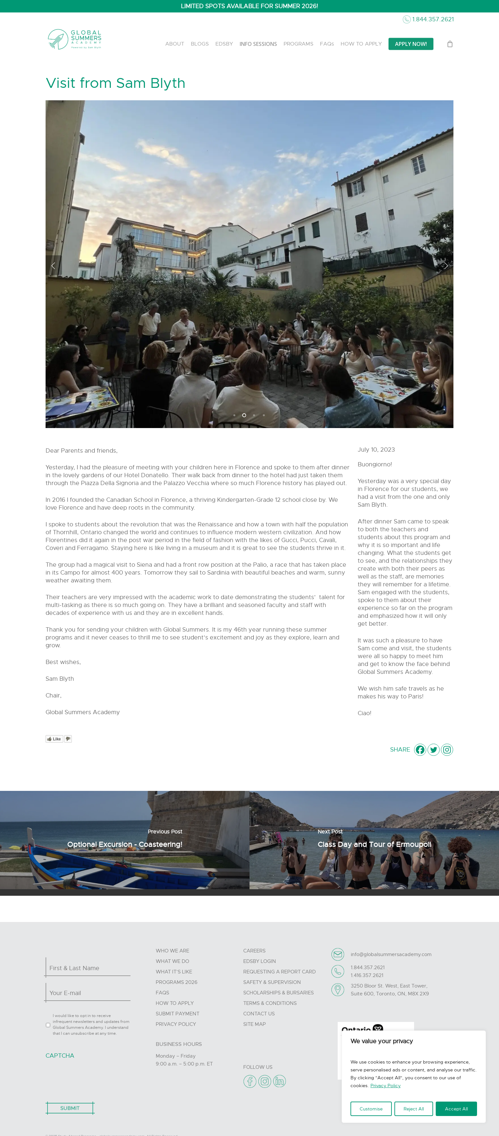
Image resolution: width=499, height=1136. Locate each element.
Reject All (414, 1109)
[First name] (86, 968)
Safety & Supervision (272, 982)
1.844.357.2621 (433, 19)
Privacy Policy (385, 1085)
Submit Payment (177, 1014)
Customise (371, 1109)
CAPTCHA (60, 1055)
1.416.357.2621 (367, 975)
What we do (172, 961)
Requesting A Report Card (279, 972)
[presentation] (95, 1077)
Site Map (254, 1024)
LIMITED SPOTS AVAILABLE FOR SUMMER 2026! (249, 6)
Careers (254, 951)
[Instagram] (447, 750)
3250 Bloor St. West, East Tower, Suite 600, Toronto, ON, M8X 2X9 (390, 990)
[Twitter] (434, 750)
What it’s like (174, 972)
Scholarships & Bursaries (278, 993)
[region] (414, 1076)
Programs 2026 (176, 982)
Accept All (456, 1109)
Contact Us (259, 1014)
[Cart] (450, 44)
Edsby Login (259, 961)
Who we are (172, 951)
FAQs (162, 993)
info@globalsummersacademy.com (391, 954)
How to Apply (175, 1003)
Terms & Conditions (270, 1003)
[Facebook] (420, 750)
